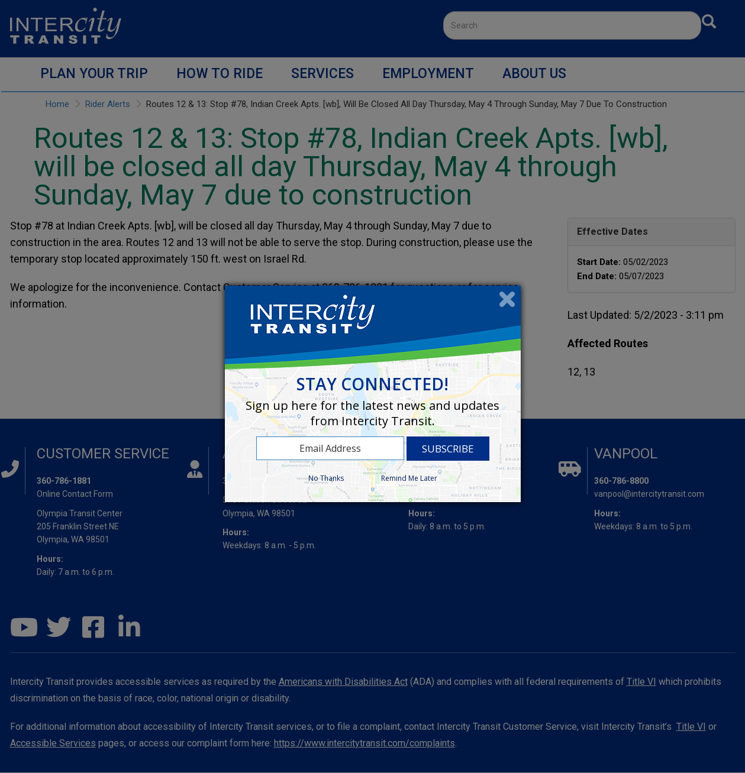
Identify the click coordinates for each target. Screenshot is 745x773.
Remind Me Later (409, 478)
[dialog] (373, 394)
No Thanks (326, 478)
